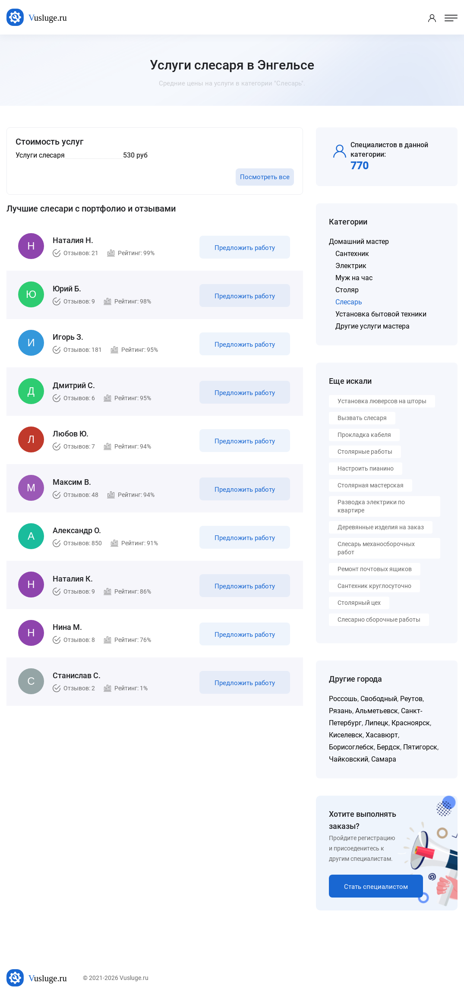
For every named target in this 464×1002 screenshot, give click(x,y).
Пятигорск (420, 747)
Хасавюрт (382, 735)
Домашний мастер (359, 241)
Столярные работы (365, 451)
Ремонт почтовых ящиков (375, 569)
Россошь (343, 699)
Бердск (388, 747)
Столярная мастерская (371, 485)
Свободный (378, 699)
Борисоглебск (351, 747)
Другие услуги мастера (372, 326)
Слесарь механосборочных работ (376, 548)
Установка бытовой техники (380, 314)
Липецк (376, 723)
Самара (383, 759)
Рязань (340, 711)
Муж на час (353, 278)
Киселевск (346, 735)
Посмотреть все (265, 177)
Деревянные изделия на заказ (381, 527)
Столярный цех (359, 602)
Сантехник (352, 254)
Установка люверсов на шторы (382, 401)
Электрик (350, 266)
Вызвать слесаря (362, 417)
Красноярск (410, 723)
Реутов (411, 699)
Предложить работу (245, 248)
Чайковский (348, 759)
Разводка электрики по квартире (371, 506)
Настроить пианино (366, 468)
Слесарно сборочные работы (379, 619)
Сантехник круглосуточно (374, 585)
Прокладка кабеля (364, 434)
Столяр (347, 290)
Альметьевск (376, 711)
